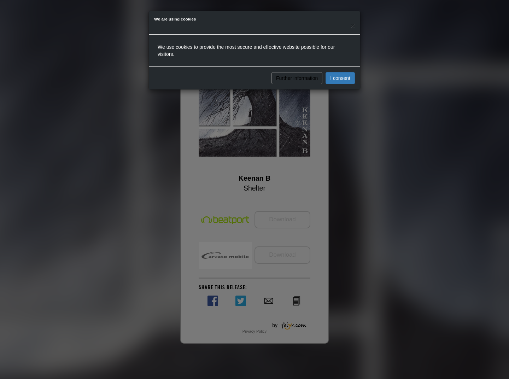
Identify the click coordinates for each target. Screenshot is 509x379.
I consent (340, 78)
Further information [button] (297, 78)
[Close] (353, 25)
